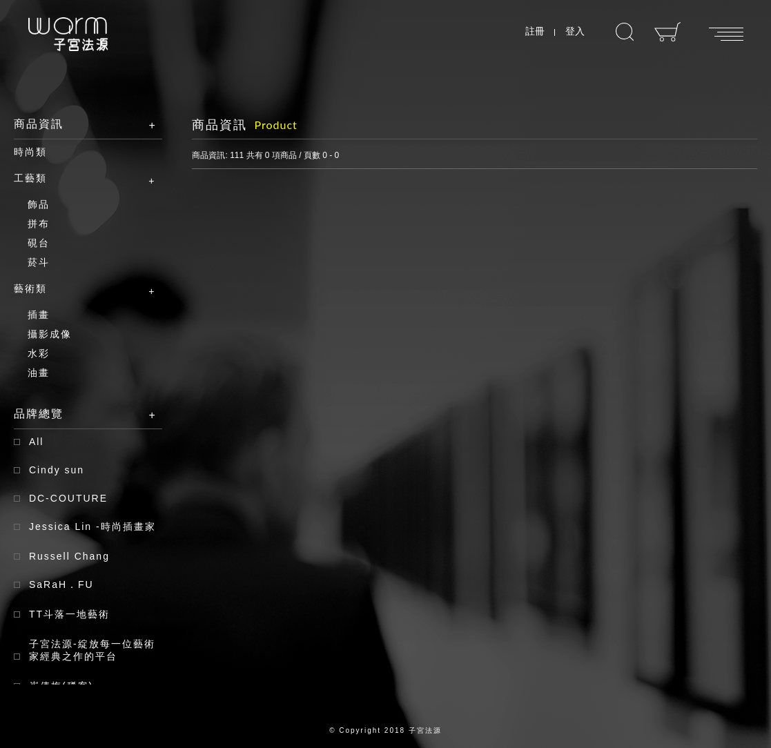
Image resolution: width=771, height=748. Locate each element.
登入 (575, 31)
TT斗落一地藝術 (69, 614)
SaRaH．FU (61, 584)
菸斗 (39, 262)
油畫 (39, 372)
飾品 (39, 204)
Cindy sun (56, 469)
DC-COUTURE (68, 498)
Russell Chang (69, 556)
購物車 (667, 31)
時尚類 (30, 151)
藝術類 (77, 289)
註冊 (535, 31)
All (36, 441)
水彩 (39, 353)
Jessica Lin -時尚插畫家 (92, 526)
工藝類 (77, 179)
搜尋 (625, 32)
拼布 (39, 223)
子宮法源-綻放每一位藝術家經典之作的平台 (92, 650)
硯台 (39, 242)
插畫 (39, 314)
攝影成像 (50, 333)
